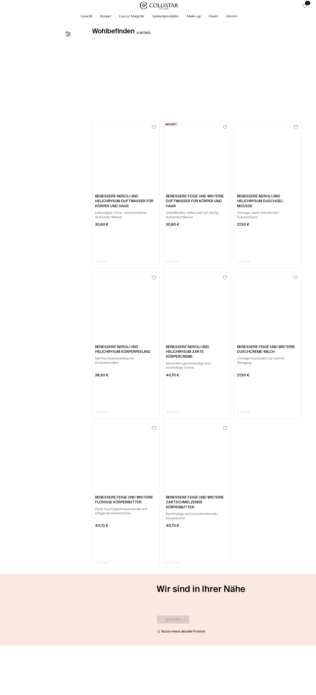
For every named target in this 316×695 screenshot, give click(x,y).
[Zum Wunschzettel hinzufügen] (154, 127)
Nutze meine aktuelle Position (183, 631)
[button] (86, 16)
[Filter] (68, 34)
